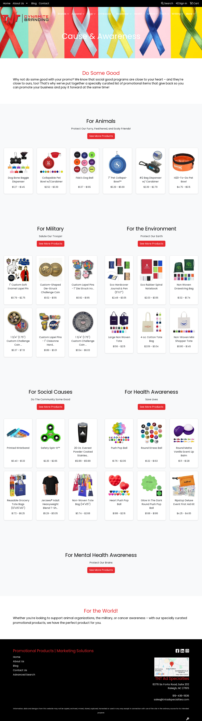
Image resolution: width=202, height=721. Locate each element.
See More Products (101, 136)
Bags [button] (90, 14)
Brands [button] (62, 14)
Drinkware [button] (104, 14)
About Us (18, 3)
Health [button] (138, 14)
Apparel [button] (76, 14)
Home (6, 3)
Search (167, 3)
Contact (44, 3)
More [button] (189, 14)
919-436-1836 (180, 696)
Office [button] (151, 14)
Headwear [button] (122, 14)
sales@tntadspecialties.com (171, 699)
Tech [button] (163, 14)
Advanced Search (24, 674)
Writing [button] (176, 14)
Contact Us (20, 670)
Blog (34, 3)
